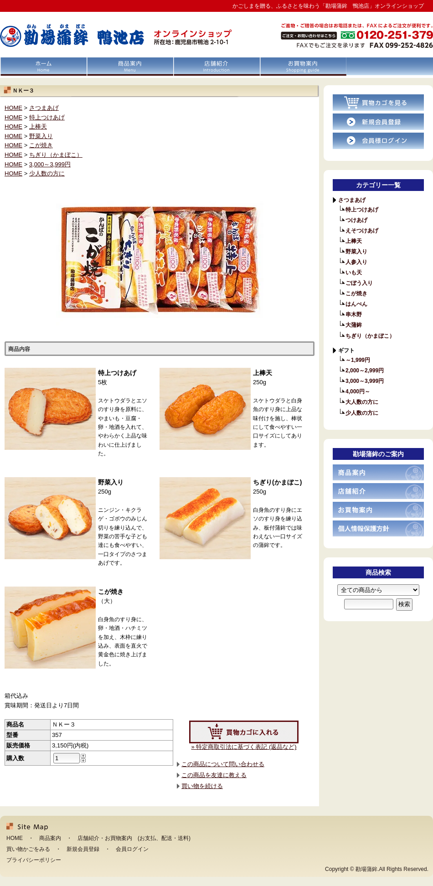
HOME (43, 66)
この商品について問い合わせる (222, 764)
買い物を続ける (202, 786)
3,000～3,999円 (50, 164)
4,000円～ (357, 391)
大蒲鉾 (353, 325)
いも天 (353, 272)
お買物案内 (303, 66)
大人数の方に (361, 402)
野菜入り (41, 136)
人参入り (356, 262)
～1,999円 (357, 360)
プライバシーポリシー (33, 860)
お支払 (147, 838)
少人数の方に (47, 173)
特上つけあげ (47, 117)
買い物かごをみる (28, 849)
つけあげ (356, 220)
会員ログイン (132, 849)
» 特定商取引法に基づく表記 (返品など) (243, 746)
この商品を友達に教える (214, 775)
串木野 (353, 314)
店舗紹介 (216, 66)
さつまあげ (44, 107)
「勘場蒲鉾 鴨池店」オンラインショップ (97, 35)
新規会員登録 (83, 849)
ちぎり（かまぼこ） (55, 154)
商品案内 (130, 66)
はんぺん (356, 304)
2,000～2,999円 (364, 370)
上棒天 (38, 126)
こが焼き (41, 145)
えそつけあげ (361, 230)
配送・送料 (175, 838)
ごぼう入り (359, 283)
